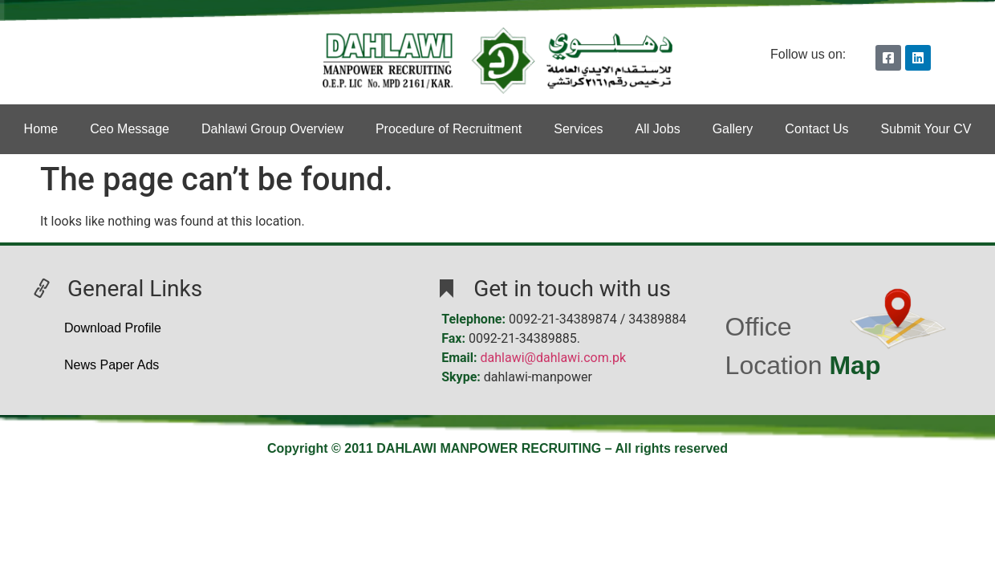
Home (41, 129)
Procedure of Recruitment (449, 129)
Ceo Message (129, 129)
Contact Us (816, 129)
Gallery (733, 129)
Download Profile (112, 328)
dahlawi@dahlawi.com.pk (554, 357)
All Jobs (658, 129)
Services (578, 129)
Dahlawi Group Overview (272, 129)
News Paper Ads (111, 365)
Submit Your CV (925, 129)
